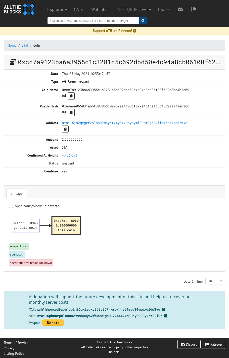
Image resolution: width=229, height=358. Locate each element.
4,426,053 (69, 155)
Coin (36, 45)
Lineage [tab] (17, 193)
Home (12, 45)
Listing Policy (14, 353)
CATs (78, 9)
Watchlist (100, 9)
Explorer (57, 9)
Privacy (9, 348)
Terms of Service (16, 342)
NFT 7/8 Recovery (134, 9)
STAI (25, 45)
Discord (189, 344)
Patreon (213, 344)
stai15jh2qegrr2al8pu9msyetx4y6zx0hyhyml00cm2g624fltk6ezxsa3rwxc (124, 122)
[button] (164, 9)
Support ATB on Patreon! (115, 30)
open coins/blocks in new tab (37, 205)
